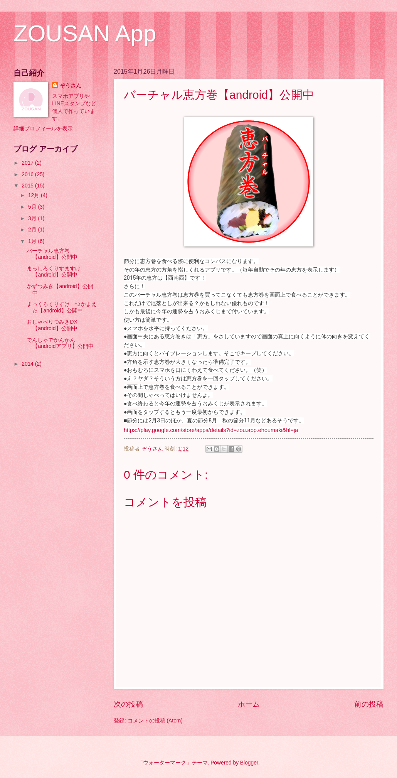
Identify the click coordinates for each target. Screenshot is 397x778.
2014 (28, 364)
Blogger (249, 763)
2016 (28, 174)
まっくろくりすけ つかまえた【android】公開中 (62, 307)
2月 (33, 230)
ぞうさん (70, 86)
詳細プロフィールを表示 (43, 129)
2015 (28, 186)
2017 (28, 163)
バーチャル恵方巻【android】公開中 (52, 254)
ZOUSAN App (84, 33)
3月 (33, 218)
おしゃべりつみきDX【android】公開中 (52, 325)
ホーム (249, 704)
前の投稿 (369, 704)
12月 (34, 195)
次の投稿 (128, 704)
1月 (33, 241)
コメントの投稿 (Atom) (155, 721)
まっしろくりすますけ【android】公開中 (54, 272)
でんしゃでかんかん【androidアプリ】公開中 (60, 343)
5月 (33, 207)
